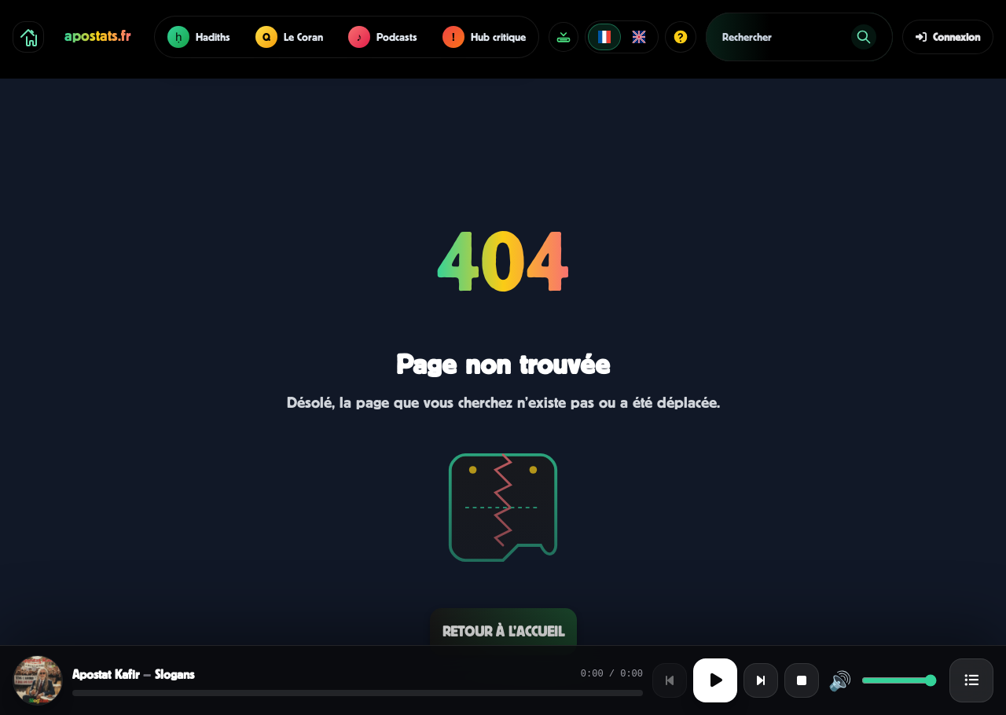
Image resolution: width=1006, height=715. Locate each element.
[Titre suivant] (760, 680)
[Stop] (801, 680)
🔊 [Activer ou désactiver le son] (840, 680)
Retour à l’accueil (503, 631)
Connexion (948, 36)
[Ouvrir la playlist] (971, 680)
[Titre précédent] (669, 680)
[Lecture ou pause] (715, 680)
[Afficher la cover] (38, 680)
